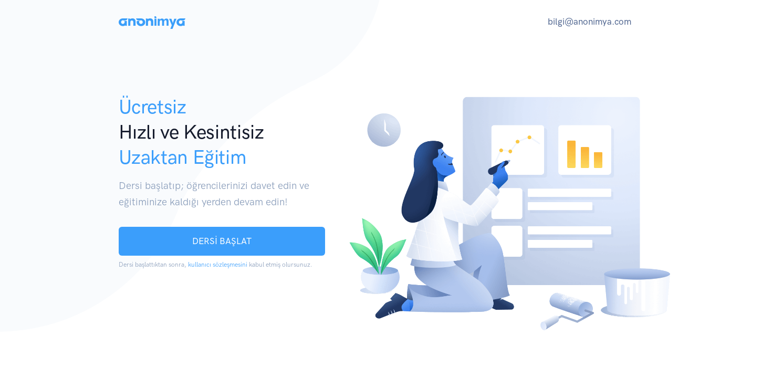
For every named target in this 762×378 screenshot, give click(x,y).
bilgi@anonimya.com (589, 21)
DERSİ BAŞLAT (222, 241)
